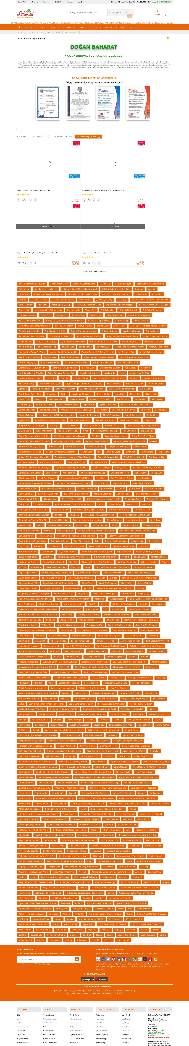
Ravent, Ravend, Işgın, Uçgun (83, 251)
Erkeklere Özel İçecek (120, 393)
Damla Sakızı (24, 755)
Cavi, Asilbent (152, 251)
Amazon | (97, 911)
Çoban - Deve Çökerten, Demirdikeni (54, 697)
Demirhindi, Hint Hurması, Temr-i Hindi (46, 624)
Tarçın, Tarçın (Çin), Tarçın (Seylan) (97, 272)
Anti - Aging (24, 209)
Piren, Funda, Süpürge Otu (124, 550)
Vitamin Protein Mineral (139, 529)
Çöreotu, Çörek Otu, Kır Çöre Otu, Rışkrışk (127, 724)
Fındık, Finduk (25, 261)
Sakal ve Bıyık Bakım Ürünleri (95, 582)
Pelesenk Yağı (25, 324)
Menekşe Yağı (154, 461)
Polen (97, 461)
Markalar (28, 26)
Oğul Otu (92, 850)
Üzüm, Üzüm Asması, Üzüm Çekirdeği (103, 419)
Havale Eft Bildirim (50, 961)
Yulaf (128, 750)
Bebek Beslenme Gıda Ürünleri (150, 204)
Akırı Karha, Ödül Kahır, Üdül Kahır (96, 734)
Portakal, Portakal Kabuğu (103, 613)
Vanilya (133, 729)
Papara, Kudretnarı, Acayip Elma (134, 277)
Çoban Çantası (69, 734)
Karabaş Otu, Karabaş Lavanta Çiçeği (99, 629)
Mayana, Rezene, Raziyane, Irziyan (135, 435)
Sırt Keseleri (40, 645)
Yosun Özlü (108, 787)
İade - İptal (47, 945)
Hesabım (125, 953)
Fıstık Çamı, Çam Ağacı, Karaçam (56, 492)
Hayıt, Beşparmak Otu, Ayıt (157, 561)
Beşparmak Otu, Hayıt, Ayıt (31, 661)
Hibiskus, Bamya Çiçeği (105, 802)
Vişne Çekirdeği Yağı (76, 382)
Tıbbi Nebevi (100, 937)
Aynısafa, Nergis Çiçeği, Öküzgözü (131, 823)
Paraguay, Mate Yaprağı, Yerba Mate (35, 403)
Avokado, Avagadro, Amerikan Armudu (136, 813)
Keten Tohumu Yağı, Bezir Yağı (91, 634)
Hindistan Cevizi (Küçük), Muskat (73, 682)
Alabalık (94, 750)
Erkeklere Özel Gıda (113, 345)
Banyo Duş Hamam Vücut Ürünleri (34, 356)
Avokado (57, 577)
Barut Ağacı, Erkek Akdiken (139, 598)
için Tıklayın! (157, 939)
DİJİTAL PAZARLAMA (94, 1016)
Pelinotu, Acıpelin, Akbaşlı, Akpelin (97, 471)
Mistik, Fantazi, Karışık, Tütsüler (55, 797)
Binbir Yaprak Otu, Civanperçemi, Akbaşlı (108, 708)
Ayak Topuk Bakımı (47, 398)
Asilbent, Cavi (108, 797)
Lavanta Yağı (145, 309)
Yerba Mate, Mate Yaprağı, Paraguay (149, 687)
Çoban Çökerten (111, 739)
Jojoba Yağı (24, 214)
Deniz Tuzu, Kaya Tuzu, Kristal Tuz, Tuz (65, 661)
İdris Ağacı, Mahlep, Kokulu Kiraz (82, 214)
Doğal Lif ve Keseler (134, 571)
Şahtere (22, 855)
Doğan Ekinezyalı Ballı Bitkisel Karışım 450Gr (151, 171)
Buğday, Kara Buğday (52, 771)
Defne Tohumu (67, 540)
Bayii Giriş (125, 949)
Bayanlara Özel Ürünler (29, 251)
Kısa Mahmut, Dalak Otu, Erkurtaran (35, 829)
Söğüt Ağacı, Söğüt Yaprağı (31, 745)
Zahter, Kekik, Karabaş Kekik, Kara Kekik (148, 246)
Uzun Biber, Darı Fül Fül (127, 282)
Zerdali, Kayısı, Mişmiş (29, 450)
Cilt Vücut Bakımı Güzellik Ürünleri (34, 435)
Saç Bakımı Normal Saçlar (87, 492)
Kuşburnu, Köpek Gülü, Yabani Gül (147, 844)
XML (123, 26)
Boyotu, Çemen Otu (109, 760)
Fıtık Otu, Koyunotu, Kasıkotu (117, 535)
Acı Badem (102, 330)
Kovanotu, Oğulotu (41, 839)
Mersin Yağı (67, 535)
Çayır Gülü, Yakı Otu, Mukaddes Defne (129, 582)
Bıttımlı (140, 508)
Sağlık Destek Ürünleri (89, 293)
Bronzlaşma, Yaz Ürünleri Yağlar (33, 288)
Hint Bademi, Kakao (144, 692)
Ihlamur (83, 808)
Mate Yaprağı (115, 839)
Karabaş (86, 818)
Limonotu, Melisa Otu (113, 492)
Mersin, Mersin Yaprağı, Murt (156, 682)
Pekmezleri (24, 603)
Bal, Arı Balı (24, 424)
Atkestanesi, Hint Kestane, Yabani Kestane (139, 808)
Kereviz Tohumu (100, 445)
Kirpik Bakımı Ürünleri (49, 524)
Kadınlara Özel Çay (134, 303)
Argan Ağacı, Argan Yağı (63, 792)
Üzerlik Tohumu (42, 724)
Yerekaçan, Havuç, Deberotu (143, 708)
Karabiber (104, 640)
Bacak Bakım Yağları (28, 508)
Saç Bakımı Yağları (157, 377)
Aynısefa (66, 613)
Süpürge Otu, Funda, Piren (31, 787)
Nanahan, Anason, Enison (46, 209)
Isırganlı (72, 713)
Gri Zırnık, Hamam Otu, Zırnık (32, 629)
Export (132, 26)
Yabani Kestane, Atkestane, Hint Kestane (137, 450)
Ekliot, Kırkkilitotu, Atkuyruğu (140, 492)
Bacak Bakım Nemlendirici (59, 445)
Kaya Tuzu (109, 26)
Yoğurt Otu (82, 860)
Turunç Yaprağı (162, 645)
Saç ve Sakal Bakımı (119, 634)
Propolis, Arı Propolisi (28, 582)
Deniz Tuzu (155, 440)
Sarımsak (40, 556)
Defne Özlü (112, 655)
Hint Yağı (143, 524)
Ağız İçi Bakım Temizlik (29, 277)
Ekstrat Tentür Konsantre (139, 235)
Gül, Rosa (90, 640)
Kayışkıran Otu (152, 760)
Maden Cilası (86, 372)
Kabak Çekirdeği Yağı (61, 225)
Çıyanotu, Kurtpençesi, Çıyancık (124, 682)
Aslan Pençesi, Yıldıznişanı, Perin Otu (73, 802)
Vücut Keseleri (99, 682)
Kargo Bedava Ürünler (135, 440)
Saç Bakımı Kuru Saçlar (119, 429)
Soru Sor (35, 2)
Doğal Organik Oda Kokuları (65, 288)
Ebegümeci (96, 771)
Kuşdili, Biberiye (43, 850)
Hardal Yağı (120, 314)
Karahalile (65, 823)
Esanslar (23, 309)
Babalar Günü (88, 288)
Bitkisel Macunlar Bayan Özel (121, 309)
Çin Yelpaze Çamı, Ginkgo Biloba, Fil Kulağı (37, 655)
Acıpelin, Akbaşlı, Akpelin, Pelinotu (34, 598)
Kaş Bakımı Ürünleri (27, 471)
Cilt (41, 26)
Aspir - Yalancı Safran (130, 561)
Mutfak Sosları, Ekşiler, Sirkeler (103, 261)
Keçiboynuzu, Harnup (76, 771)
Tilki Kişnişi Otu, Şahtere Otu (91, 608)
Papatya (118, 850)
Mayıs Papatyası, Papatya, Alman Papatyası (38, 529)
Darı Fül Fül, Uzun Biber (115, 461)
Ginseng (144, 787)
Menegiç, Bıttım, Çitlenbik (139, 640)
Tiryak (114, 445)
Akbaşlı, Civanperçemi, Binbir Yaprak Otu (93, 692)
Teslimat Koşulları (49, 941)
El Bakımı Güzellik (151, 445)
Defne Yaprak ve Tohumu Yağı (61, 293)
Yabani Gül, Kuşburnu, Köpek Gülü (34, 377)
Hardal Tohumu (73, 577)
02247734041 (144, 2)
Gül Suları (118, 640)
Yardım (84, 31)
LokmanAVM (94, 1040)
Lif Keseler (116, 571)
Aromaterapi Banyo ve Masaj (31, 256)
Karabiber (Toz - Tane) (106, 561)
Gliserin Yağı (150, 314)
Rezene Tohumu (26, 703)
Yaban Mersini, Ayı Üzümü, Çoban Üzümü (150, 219)
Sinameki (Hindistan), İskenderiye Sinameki (38, 687)
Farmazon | (95, 913)
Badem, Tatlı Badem (64, 246)
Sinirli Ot (87, 855)
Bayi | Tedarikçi (71, 31)
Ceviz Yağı (122, 219)
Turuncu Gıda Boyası (28, 477)
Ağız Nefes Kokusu (99, 382)
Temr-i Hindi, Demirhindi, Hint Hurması (139, 498)
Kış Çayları (79, 834)
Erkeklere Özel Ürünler (110, 288)
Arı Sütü (152, 209)
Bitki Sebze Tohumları (152, 230)
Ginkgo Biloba (54, 787)
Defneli (36, 650)
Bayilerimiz (21, 953)
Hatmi (33, 797)
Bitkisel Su (48, 450)
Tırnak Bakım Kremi (59, 204)
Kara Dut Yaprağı (159, 582)
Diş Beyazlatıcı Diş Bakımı (105, 477)
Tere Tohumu (50, 619)
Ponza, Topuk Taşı (95, 366)
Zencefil (95, 860)
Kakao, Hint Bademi (153, 408)
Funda (129, 781)
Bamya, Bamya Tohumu (82, 556)
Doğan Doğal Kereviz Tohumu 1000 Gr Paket (33, 171)
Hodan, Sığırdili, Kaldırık (146, 750)
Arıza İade (125, 961)
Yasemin (152, 629)
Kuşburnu (23, 839)
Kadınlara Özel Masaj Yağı (95, 592)
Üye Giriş (81, 2)
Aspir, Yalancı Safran (130, 802)
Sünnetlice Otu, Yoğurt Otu (109, 781)
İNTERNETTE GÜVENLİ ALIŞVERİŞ (94, 1006)
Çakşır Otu (145, 288)
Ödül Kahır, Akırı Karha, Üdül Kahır (76, 330)
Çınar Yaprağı (25, 718)
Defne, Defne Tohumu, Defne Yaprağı (73, 519)
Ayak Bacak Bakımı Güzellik (31, 293)
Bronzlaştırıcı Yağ (26, 303)
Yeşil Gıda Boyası (26, 524)
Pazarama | (128, 911)
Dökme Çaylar (123, 319)
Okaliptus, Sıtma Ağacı (82, 314)
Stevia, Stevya (58, 766)
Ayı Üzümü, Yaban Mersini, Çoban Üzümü (37, 823)
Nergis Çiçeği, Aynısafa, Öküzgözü (34, 513)
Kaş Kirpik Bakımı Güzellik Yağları (154, 225)
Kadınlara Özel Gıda (102, 414)
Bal (99, 372)
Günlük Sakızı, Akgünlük (98, 661)
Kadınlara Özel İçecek (74, 466)
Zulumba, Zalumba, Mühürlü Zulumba (60, 582)
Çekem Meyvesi (120, 687)
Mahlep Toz (132, 424)
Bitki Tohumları (25, 225)
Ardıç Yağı (54, 571)
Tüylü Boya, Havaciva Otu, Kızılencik (102, 671)
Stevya (99, 855)
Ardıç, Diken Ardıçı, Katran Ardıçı (33, 792)
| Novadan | (72, 913)
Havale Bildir (126, 957)
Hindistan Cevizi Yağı (126, 482)
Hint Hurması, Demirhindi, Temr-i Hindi (96, 718)
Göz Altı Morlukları (156, 303)
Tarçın (83, 729)
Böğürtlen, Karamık (93, 655)
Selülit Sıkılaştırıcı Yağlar (30, 393)
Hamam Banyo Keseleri (80, 340)
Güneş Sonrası (121, 387)
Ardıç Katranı (158, 524)
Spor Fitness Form (142, 429)
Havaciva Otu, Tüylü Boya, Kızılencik (73, 477)
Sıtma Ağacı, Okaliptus (123, 713)
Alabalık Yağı (140, 393)
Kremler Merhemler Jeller (146, 535)
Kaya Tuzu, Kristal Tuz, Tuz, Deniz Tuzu (95, 755)
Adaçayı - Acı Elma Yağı (118, 366)
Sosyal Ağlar (21, 969)
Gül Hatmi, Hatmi (46, 634)
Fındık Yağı (51, 314)
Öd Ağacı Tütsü (151, 802)
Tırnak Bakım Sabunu (41, 309)
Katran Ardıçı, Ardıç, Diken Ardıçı (33, 750)
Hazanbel (123, 797)
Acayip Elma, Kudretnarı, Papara (129, 267)
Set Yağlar (23, 650)
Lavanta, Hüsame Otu (102, 282)
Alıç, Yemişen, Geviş (112, 750)
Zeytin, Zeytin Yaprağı (71, 529)
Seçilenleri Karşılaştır (64, 135)
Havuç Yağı (74, 435)
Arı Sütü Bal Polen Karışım (151, 272)
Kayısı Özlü (47, 477)
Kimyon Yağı (24, 645)
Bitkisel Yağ (153, 556)
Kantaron (43, 818)
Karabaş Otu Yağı (158, 477)
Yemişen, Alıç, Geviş (66, 666)
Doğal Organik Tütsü (28, 492)
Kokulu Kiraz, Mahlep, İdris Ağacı (151, 834)
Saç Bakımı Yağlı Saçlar (81, 561)
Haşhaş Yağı (163, 372)
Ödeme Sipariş (48, 933)
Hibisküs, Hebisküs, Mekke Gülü (64, 629)
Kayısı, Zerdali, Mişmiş (29, 760)
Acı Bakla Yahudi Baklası (63, 219)
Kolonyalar (145, 330)
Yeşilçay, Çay (155, 713)
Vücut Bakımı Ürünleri (142, 403)
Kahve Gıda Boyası (123, 204)
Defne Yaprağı (50, 760)
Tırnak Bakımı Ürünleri (130, 613)
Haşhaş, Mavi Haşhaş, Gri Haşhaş (147, 387)
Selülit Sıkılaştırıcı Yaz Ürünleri (32, 608)
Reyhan (144, 850)
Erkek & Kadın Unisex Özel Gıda (116, 209)
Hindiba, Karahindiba (28, 808)
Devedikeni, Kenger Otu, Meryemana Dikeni (94, 697)
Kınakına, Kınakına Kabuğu (103, 808)
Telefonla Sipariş (23, 961)
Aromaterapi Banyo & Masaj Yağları (122, 256)
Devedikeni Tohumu (134, 556)
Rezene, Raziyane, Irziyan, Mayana (57, 408)
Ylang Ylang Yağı (65, 450)
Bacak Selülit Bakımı (28, 545)
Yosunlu (82, 792)
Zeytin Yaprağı (123, 860)
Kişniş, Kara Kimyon (81, 829)
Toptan (82, 26)
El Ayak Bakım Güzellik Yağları (32, 345)
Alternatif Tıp (100, 961)
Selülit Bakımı (151, 613)
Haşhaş (22, 797)
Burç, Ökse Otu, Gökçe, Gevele (130, 776)
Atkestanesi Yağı (74, 640)
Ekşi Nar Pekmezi (71, 345)
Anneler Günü (85, 219)
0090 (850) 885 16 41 (156, 948)
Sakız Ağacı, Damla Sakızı (116, 356)
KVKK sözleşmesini (27, 884)
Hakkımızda (22, 31)
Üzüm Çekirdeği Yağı (128, 230)
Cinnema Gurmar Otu (28, 503)
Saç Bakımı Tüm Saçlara (123, 524)
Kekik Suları (124, 676)
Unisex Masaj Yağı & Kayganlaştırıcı (143, 345)
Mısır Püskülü (25, 850)
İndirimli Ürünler (76, 937)
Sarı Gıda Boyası (26, 456)
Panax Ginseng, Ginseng (99, 240)
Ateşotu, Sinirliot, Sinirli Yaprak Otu (58, 808)
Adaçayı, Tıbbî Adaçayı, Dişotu (135, 619)
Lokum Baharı (67, 550)
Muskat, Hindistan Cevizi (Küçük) (73, 776)
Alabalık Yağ (90, 230)
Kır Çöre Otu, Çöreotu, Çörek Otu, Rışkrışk (84, 813)
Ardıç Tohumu (69, 393)
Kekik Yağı (160, 598)
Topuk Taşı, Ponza (130, 445)
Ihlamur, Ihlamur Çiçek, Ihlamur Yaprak (79, 209)
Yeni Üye (70, 2)
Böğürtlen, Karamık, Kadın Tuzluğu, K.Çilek (54, 755)
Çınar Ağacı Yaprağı (108, 666)
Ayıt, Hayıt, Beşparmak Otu (99, 823)
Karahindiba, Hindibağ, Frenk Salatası (52, 692)
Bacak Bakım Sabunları (56, 487)
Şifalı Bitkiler (106, 408)
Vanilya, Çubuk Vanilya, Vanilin (63, 272)
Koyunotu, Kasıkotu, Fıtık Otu (91, 839)
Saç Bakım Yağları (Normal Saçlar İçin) (73, 403)
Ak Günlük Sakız (123, 414)
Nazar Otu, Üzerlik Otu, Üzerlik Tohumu (126, 456)
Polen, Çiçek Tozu (58, 561)
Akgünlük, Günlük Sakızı (29, 729)
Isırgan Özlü (24, 713)
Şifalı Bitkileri (159, 619)
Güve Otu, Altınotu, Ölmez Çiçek (76, 687)
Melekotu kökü (116, 598)
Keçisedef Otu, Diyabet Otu (118, 771)
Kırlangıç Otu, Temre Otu (120, 818)
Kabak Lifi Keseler (149, 482)
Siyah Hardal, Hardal (160, 724)
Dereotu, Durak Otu (142, 676)
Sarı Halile (50, 540)
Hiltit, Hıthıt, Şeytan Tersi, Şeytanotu (104, 650)
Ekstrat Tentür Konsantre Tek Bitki (136, 324)
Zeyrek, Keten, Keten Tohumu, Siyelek (59, 503)
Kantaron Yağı (25, 445)
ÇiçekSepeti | (79, 911)
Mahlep (70, 839)
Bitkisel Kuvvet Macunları (84, 204)
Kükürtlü (92, 524)
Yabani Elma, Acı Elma (139, 293)
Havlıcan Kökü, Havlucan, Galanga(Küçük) (114, 508)
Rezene (156, 850)
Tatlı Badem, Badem (60, 461)
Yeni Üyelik (126, 933)
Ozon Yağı (50, 298)
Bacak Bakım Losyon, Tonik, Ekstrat (76, 398)
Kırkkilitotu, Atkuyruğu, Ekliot (64, 818)
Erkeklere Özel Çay (27, 235)
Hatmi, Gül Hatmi (60, 429)
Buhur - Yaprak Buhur (28, 419)
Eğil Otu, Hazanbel (108, 324)
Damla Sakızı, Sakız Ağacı (143, 356)
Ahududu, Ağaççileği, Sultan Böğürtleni (64, 671)
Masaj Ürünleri (101, 403)
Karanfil (144, 577)
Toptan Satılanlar (76, 953)
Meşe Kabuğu (58, 713)
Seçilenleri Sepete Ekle (88, 135)
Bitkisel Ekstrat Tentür (105, 340)
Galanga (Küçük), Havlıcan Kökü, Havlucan (64, 240)
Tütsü (53, 26)
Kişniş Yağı (70, 676)
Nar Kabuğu (61, 850)
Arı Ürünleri (157, 214)
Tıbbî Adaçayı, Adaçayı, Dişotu (125, 592)
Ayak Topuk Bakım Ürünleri (73, 261)
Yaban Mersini (25, 860)
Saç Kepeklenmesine (141, 603)
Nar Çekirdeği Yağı (126, 272)
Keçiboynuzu (61, 829)
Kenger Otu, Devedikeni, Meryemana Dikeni (111, 792)
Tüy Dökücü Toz (124, 471)
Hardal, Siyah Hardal (50, 282)
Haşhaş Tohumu (91, 603)
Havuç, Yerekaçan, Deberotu (69, 545)
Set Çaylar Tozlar (120, 403)
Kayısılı (104, 524)
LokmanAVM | (68, 911)
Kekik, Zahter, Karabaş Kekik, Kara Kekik (64, 781)
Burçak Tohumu (114, 440)
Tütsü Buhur (54, 466)
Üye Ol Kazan (74, 933)
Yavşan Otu (99, 645)
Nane (122, 293)
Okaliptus (105, 850)
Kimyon (166, 802)
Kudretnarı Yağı (26, 697)
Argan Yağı (64, 587)
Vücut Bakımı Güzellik (79, 645)
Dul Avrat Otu (143, 739)
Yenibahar (108, 676)
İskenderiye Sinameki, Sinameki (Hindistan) (76, 456)
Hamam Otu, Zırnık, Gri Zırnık (32, 272)
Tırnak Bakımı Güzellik (84, 619)
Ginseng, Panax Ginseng (88, 535)
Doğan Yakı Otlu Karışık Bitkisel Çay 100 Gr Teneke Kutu (111, 172)
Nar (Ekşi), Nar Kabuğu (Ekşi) (105, 351)
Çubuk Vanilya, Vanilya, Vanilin (61, 745)
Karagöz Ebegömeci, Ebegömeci (136, 666)
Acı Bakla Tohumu (39, 219)
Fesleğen (95, 356)
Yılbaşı (87, 487)
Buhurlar (139, 209)
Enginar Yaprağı (156, 776)
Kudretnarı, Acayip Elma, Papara (33, 844)
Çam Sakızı (36, 487)
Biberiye (22, 640)
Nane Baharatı (144, 645)
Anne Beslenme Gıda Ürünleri (32, 204)
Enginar (132, 577)
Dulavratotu (135, 766)
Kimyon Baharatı (26, 634)
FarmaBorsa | (84, 913)
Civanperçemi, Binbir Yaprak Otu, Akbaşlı (37, 550)
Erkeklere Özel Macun (51, 508)
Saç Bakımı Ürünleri (58, 556)
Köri (105, 529)
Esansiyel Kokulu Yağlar (108, 377)
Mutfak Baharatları (111, 335)
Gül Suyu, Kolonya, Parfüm (123, 330)
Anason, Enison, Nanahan (30, 781)
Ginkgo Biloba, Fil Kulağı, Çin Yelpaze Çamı (148, 519)
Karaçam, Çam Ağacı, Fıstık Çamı (128, 661)
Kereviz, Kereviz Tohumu (85, 797)
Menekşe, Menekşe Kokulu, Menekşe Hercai (64, 650)
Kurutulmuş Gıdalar (131, 261)
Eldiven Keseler (114, 303)
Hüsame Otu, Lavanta (28, 771)
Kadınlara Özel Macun (29, 566)
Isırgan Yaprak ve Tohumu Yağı (48, 230)
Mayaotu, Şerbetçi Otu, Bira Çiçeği (97, 482)
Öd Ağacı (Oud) (103, 267)
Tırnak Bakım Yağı (42, 424)
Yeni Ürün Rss (101, 973)
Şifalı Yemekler (101, 949)
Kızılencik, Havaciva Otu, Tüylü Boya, (105, 834)
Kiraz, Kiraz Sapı (26, 818)
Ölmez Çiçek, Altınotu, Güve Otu (33, 440)
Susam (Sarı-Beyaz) (127, 787)
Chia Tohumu (52, 393)
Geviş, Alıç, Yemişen (101, 387)
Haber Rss (99, 969)
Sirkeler (101, 498)
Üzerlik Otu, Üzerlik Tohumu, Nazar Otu (56, 335)
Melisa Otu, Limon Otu (159, 634)
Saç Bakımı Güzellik (157, 571)
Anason (87, 508)
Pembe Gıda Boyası (133, 419)
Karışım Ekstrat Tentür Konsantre (61, 372)
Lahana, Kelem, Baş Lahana (155, 256)
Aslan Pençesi (92, 529)
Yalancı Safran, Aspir (73, 571)
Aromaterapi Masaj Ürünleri (89, 256)
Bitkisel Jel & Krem (92, 345)
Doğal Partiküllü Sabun (69, 603)
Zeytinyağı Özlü (154, 792)
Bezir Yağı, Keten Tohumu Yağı (32, 461)
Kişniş (158, 640)
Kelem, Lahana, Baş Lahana (149, 781)
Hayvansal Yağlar (56, 319)
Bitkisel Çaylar (103, 314)
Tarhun (120, 408)
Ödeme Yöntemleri (50, 937)
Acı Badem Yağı (121, 240)
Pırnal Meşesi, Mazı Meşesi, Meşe (34, 577)
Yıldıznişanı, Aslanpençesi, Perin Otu (88, 724)
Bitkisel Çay (135, 314)
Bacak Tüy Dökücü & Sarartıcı (79, 566)
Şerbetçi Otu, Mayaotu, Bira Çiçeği (50, 340)
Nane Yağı (42, 225)
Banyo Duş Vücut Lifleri (48, 414)
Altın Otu (73, 482)
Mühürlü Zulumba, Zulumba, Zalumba (79, 760)
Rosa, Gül (143, 466)
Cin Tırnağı (24, 466)
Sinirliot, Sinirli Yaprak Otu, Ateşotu (34, 708)
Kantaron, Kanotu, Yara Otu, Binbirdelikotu (38, 535)
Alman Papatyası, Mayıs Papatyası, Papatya (137, 755)
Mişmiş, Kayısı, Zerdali (90, 745)
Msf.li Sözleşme (49, 953)
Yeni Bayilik (126, 945)
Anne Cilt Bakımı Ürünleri (97, 361)
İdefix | (119, 913)
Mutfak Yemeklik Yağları (50, 303)
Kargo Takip (22, 2)
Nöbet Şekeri (77, 850)
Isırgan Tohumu (66, 634)
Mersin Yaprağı (70, 844)
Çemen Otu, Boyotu (107, 619)
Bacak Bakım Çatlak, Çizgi (30, 314)
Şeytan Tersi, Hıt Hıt (56, 855)
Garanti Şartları (49, 949)
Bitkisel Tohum (144, 503)
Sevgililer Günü (45, 456)
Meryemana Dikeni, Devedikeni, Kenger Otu (138, 697)
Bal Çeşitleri (152, 335)
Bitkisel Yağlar (68, 267)
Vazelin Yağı (109, 293)
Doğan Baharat (38, 37)
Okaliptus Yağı (73, 230)
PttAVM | (89, 911)
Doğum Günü (25, 351)
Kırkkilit (66, 834)
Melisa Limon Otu (134, 839)
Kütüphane (100, 933)
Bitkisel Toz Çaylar (27, 330)
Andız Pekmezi (25, 267)
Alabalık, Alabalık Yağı (46, 261)
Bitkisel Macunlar (60, 440)
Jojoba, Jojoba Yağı (104, 219)
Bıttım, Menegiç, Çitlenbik (151, 734)
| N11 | (59, 911)
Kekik (21, 624)
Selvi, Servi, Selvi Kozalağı (132, 629)
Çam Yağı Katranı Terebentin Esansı (109, 298)
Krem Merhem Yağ (149, 550)
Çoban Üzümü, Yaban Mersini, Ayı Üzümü (137, 718)
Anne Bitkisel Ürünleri (68, 324)
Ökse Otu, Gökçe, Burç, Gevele (67, 361)
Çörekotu (109, 745)
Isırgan (111, 813)
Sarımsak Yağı (147, 372)
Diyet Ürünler (25, 556)
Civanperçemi (60, 724)
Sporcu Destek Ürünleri (53, 482)
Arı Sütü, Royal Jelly (27, 282)
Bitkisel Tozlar (78, 235)
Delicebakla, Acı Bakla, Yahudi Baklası (146, 566)
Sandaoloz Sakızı (117, 519)
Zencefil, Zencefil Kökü (71, 419)
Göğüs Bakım (88, 324)
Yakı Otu (40, 860)
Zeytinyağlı (137, 797)
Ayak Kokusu (130, 288)
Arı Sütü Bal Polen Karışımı (76, 282)
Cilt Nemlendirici (26, 398)
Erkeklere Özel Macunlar (146, 414)
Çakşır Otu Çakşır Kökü (133, 655)
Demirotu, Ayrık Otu (40, 640)
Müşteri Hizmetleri (50, 965)
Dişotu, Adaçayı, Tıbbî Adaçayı (95, 713)
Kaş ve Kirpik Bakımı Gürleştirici (120, 225)
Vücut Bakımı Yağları (28, 408)
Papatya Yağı (141, 214)
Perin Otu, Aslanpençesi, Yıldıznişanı (35, 519)
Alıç (101, 456)
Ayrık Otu (65, 619)
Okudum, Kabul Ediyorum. (35, 884)
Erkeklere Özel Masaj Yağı (119, 545)
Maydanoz (82, 513)
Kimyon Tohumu (87, 666)
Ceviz (85, 351)
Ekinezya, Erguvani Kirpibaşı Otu (87, 440)
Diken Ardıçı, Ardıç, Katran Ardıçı (69, 708)
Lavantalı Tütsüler (153, 766)
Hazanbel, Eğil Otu (115, 577)
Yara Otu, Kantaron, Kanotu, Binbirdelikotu (38, 613)
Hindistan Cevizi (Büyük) (134, 671)
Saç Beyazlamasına (93, 577)
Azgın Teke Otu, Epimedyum (31, 834)
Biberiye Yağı (137, 461)
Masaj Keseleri (98, 598)
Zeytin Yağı (101, 398)
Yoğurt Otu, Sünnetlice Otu (55, 739)
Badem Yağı (24, 230)
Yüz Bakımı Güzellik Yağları (104, 513)
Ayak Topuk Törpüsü (70, 277)
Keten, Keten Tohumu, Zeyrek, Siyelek (35, 802)
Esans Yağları (95, 235)
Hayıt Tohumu (81, 613)
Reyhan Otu (24, 340)
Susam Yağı (40, 561)
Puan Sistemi (37, 31)
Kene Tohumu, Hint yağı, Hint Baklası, (81, 787)
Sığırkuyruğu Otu (53, 676)
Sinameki (74, 855)
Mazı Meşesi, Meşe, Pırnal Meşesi (92, 550)
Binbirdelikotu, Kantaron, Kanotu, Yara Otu (55, 718)
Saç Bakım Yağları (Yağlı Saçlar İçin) (88, 429)
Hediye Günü (156, 393)
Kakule (40, 445)
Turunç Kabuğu (58, 645)
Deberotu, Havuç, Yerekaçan (80, 498)
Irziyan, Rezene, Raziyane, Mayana (99, 277)
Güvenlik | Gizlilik (53, 31)
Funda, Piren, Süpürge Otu (115, 603)
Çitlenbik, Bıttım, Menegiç (30, 671)
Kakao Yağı (39, 319)
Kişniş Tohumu (102, 687)
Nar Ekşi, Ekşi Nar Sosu (68, 351)
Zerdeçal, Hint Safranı (143, 487)
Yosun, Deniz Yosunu (127, 745)
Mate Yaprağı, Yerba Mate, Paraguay (70, 356)
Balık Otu (75, 487)
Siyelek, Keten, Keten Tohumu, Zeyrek (107, 729)
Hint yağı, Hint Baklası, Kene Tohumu (69, 750)
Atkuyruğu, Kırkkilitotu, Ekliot (48, 813)
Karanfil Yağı (117, 529)
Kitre (130, 829)
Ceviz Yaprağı (41, 713)
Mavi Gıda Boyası (113, 372)
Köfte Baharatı (72, 508)
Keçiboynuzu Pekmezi (28, 482)
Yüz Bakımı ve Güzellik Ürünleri (111, 566)
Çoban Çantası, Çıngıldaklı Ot (137, 703)
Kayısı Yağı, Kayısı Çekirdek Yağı (33, 592)
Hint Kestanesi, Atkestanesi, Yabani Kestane (38, 734)
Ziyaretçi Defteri (23, 973)
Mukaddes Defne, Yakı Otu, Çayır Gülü (107, 766)
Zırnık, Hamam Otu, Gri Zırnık (32, 571)
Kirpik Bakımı (127, 513)
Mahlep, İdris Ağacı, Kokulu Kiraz (48, 214)
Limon (100, 424)
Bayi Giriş (58, 2)
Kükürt (56, 844)
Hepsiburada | (117, 911)
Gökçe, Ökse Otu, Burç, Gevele (65, 592)
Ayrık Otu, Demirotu (104, 829)
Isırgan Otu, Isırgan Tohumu (76, 414)
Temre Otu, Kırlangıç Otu (30, 540)
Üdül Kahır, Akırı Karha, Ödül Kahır (34, 246)
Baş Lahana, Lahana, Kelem (81, 624)
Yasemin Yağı (50, 277)
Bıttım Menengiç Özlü (63, 513)
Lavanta (58, 839)
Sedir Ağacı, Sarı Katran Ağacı (111, 624)
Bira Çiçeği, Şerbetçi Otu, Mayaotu (60, 729)
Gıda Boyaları (140, 319)
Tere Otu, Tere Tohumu (146, 545)
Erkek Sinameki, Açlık (71, 655)
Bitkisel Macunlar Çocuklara (31, 366)
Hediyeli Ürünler (76, 945)
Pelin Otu (131, 850)
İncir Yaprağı (24, 813)
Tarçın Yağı (105, 204)
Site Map (99, 965)
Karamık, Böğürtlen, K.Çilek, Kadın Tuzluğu (100, 703)
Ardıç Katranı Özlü (74, 366)
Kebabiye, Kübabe (78, 766)
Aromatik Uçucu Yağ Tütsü (92, 309)
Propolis (125, 477)
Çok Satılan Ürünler (77, 957)
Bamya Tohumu (85, 246)
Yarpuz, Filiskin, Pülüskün (141, 624)
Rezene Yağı (46, 235)
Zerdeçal (108, 860)
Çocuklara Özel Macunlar (30, 372)
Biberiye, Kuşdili (123, 692)
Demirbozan (151, 587)
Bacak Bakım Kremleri (129, 340)
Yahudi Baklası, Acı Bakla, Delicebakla (112, 487)
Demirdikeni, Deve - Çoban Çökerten (70, 598)
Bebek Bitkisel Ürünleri (134, 377)
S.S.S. (19, 933)
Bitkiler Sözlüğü (101, 957)
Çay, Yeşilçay (24, 561)
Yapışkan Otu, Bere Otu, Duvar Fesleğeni (37, 587)
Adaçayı (153, 361)
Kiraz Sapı (53, 834)
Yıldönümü (99, 519)
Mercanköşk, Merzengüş (29, 676)
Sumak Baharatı (45, 703)
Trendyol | (106, 911)
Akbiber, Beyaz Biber (67, 703)
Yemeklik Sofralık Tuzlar (123, 466)
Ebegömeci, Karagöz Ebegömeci (116, 214)
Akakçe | (112, 913)
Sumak (109, 776)
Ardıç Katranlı (55, 366)
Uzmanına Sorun (23, 945)
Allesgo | (104, 913)
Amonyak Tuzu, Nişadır (159, 267)
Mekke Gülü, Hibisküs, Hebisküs (127, 587)
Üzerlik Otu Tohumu (127, 855)
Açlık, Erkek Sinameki (119, 608)
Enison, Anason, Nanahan (62, 608)
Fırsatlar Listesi (75, 941)
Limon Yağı (130, 372)
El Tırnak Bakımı (81, 298)
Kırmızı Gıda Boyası (44, 324)
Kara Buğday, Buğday (97, 571)
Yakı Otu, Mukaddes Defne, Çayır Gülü (141, 540)
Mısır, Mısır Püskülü (125, 734)
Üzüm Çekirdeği (26, 414)
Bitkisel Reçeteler (102, 953)
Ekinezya (97, 776)
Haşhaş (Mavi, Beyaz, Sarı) (147, 471)
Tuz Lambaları (129, 351)
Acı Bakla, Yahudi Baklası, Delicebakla (128, 382)
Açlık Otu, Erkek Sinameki (101, 319)
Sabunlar (65, 298)
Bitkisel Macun (50, 419)
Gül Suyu (54, 345)
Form (95, 26)
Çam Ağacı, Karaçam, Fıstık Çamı (33, 429)
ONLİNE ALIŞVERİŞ (94, 998)
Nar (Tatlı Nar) (144, 398)
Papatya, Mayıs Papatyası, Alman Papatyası (74, 377)
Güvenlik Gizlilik (49, 957)
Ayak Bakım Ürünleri (132, 251)
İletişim (95, 31)
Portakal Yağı (81, 445)
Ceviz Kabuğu (25, 692)
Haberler (20, 965)
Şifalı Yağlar (100, 945)
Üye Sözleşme (127, 937)
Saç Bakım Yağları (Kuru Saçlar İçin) (129, 361)
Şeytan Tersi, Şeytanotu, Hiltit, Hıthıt (71, 387)
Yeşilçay (68, 860)
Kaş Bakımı (38, 466)
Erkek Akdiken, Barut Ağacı (121, 645)
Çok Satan (67, 26)
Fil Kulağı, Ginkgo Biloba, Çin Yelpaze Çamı (74, 424)
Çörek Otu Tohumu (107, 503)
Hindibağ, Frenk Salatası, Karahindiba (35, 666)
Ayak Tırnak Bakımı (44, 351)
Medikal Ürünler (141, 240)
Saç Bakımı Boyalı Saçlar (121, 398)
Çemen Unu (24, 319)
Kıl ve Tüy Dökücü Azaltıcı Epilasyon (34, 387)
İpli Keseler (59, 435)
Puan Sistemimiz (76, 949)
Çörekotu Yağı (127, 503)
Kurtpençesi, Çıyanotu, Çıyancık (112, 844)
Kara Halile (38, 603)
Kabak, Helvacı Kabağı (46, 267)
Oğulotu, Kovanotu (115, 235)
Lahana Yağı (61, 235)
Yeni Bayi (46, 2)
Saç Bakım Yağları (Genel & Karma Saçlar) (84, 303)
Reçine (64, 314)
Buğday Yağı (143, 513)
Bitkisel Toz (47, 545)
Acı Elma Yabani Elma (98, 466)
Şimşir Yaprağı (115, 424)
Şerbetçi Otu (36, 855)
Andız (89, 781)
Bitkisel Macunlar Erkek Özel (93, 393)
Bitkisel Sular (103, 246)
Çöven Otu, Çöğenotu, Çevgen (85, 739)
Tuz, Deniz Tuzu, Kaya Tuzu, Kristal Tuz (36, 682)
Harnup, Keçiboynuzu (88, 335)
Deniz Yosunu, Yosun (90, 676)
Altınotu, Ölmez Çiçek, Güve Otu (33, 766)
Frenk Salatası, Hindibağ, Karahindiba (91, 587)
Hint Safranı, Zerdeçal (28, 739)
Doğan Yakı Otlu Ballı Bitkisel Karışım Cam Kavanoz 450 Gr (72, 172)
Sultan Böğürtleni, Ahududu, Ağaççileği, (36, 776)
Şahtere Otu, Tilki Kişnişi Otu (88, 225)
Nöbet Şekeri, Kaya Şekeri (109, 556)
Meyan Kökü (24, 724)
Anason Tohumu (26, 335)
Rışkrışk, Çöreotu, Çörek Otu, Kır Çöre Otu (96, 450)
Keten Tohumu (131, 650)
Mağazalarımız (22, 957)
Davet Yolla (74, 961)
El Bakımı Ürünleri (109, 251)
